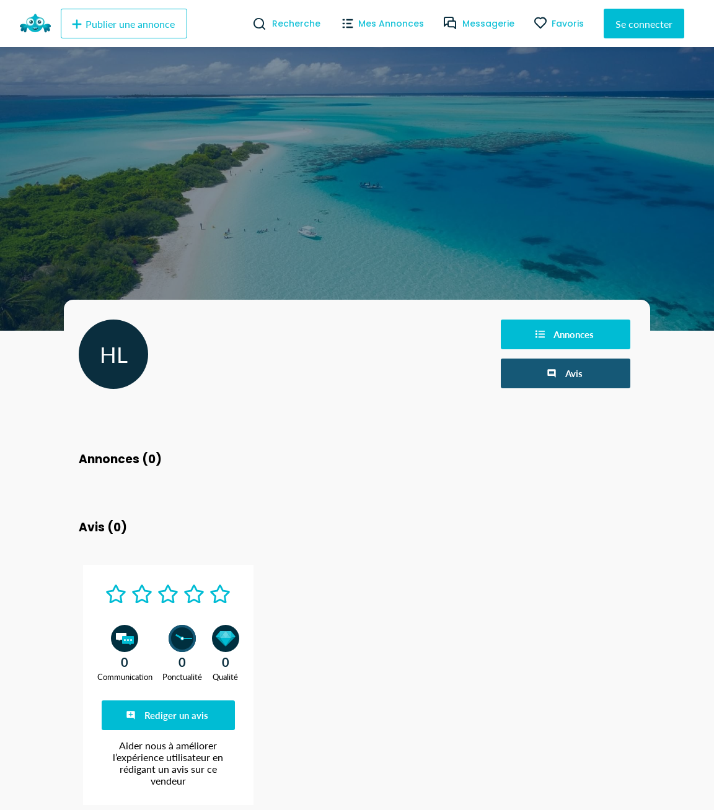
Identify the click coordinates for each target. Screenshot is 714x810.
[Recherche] (254, 23)
